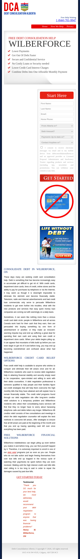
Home (44, 26)
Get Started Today (30, 477)
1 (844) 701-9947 (66, 20)
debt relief (12, 452)
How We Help (57, 26)
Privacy (70, 26)
